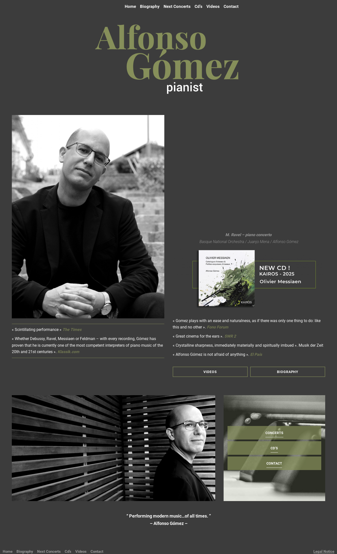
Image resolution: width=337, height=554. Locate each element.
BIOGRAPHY (287, 372)
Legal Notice (323, 551)
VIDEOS (210, 372)
